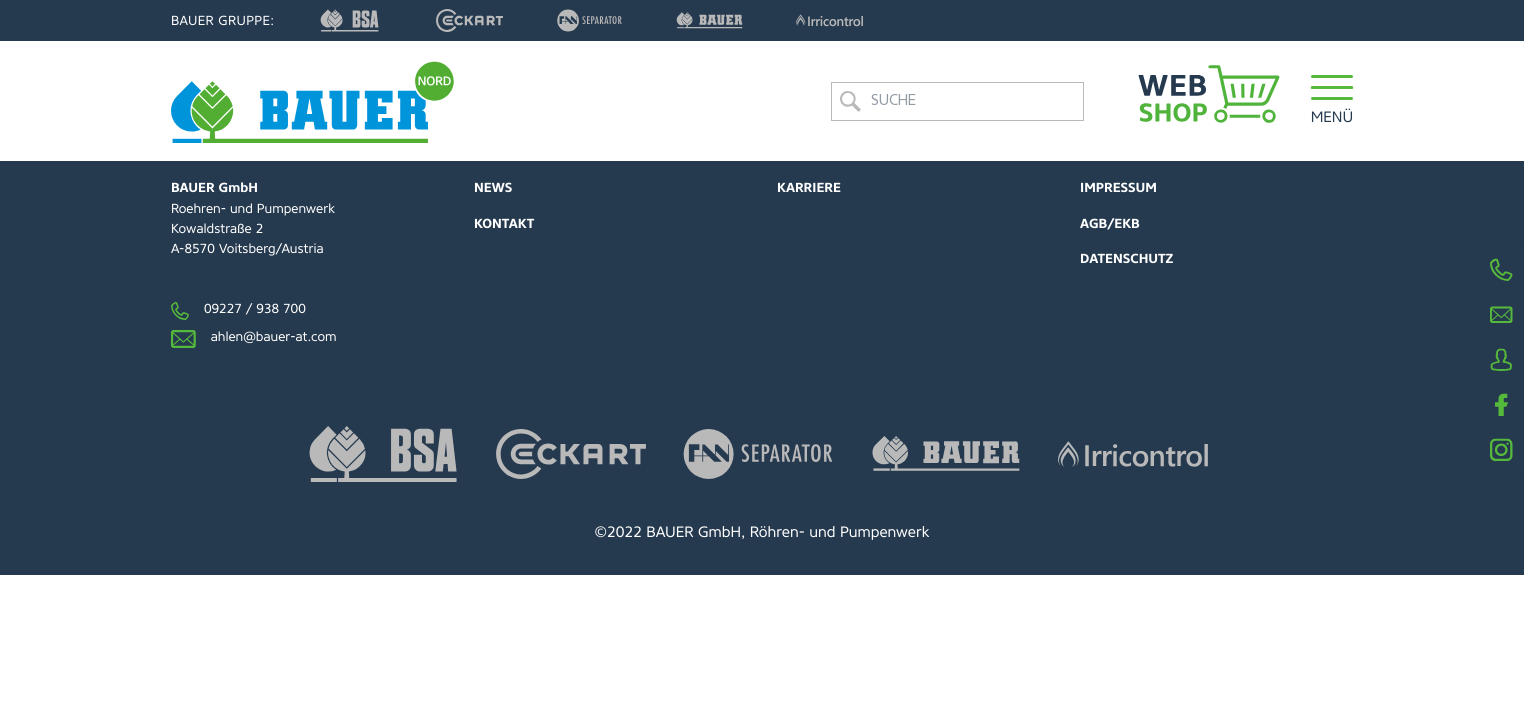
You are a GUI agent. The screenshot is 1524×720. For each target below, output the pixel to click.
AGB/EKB (1110, 224)
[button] (1332, 101)
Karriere (809, 188)
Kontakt (504, 224)
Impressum (1118, 188)
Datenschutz (1126, 259)
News (493, 188)
